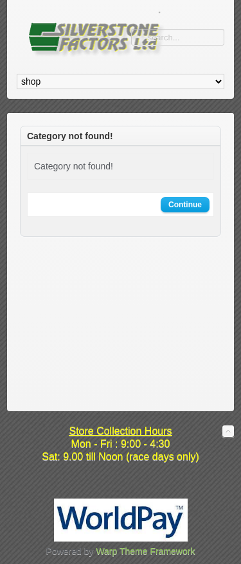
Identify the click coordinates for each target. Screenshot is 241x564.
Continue (185, 204)
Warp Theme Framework (145, 551)
